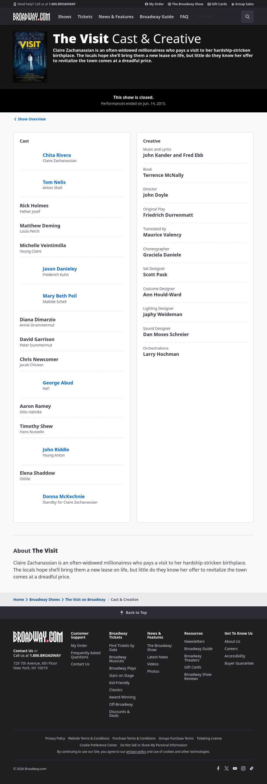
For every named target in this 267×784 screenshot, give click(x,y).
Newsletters (194, 641)
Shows (64, 17)
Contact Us (23, 650)
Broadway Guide (157, 17)
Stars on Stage (121, 675)
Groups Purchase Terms (176, 738)
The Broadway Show (185, 4)
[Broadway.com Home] (31, 17)
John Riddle (56, 449)
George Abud (58, 383)
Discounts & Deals (119, 713)
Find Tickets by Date (121, 647)
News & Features (116, 17)
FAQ (184, 17)
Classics (116, 689)
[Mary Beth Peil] (29, 293)
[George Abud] (29, 380)
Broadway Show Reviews (198, 676)
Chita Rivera (57, 155)
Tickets (85, 17)
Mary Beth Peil (60, 296)
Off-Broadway (121, 704)
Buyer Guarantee (239, 663)
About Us (232, 641)
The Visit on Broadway (83, 599)
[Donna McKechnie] (30, 494)
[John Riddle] (29, 446)
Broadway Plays (122, 668)
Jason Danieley (60, 269)
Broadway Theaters (193, 658)
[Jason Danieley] (29, 266)
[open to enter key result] (247, 16)
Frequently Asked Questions (86, 654)
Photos (153, 671)
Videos (153, 663)
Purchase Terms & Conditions (134, 738)
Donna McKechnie (64, 496)
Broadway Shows (42, 599)
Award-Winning (122, 697)
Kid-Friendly (119, 682)
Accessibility (234, 655)
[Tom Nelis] (29, 179)
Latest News (157, 656)
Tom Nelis (54, 182)
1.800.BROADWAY (44, 4)
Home (18, 599)
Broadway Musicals (117, 659)
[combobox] (224, 16)
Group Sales (242, 4)
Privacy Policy (55, 738)
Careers (231, 648)
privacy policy (136, 751)
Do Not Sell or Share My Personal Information (153, 745)
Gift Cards (217, 4)
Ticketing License (209, 738)
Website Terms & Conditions (88, 738)
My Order (154, 4)
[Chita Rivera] (29, 152)
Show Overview (29, 119)
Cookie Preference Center (98, 745)
